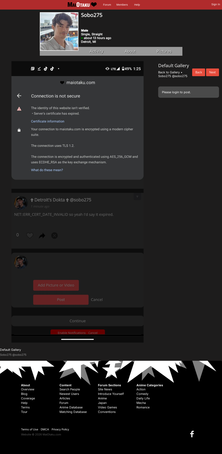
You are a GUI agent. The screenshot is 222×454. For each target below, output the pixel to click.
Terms (25, 407)
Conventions (107, 412)
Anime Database (71, 407)
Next (212, 72)
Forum (107, 4)
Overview (27, 389)
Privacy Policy (60, 429)
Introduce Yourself (111, 394)
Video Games (107, 407)
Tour (24, 412)
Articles (64, 398)
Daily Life (143, 398)
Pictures (164, 51)
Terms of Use (29, 429)
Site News (105, 389)
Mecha (141, 403)
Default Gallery (10, 350)
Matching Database (73, 412)
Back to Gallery (169, 72)
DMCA (45, 429)
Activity (97, 51)
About (130, 51)
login (175, 92)
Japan (102, 403)
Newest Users (69, 394)
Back (198, 72)
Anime (102, 398)
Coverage (28, 398)
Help (137, 4)
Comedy (142, 394)
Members (122, 4)
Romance (143, 407)
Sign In (215, 4)
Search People (69, 389)
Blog (24, 394)
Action (140, 389)
